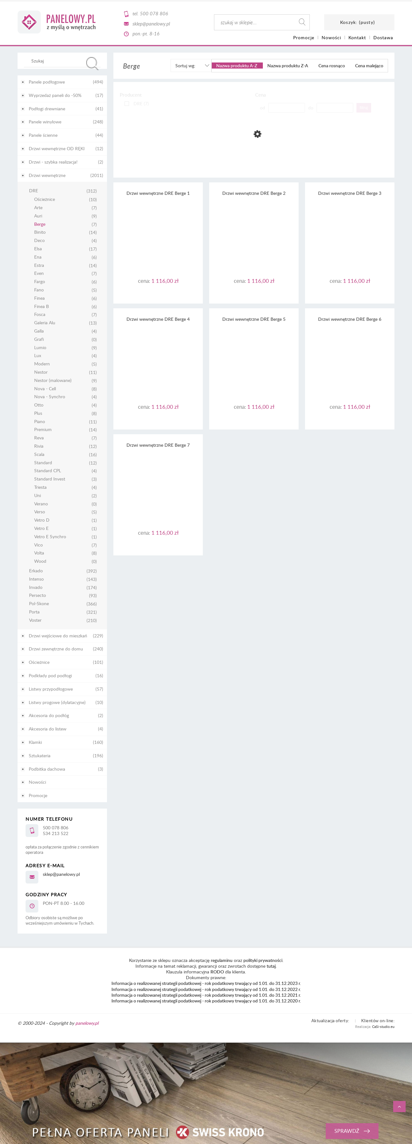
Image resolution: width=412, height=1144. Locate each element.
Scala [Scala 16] (39, 454)
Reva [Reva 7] (39, 438)
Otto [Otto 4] (38, 405)
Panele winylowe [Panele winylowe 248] (45, 122)
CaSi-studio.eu (383, 1026)
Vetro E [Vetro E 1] (41, 528)
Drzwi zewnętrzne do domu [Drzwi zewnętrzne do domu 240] (56, 649)
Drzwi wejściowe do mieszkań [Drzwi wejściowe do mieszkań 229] (58, 636)
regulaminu (222, 960)
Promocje (38, 795)
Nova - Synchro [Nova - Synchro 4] (49, 397)
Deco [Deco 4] (39, 240)
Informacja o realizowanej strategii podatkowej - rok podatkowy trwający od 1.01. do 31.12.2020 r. (206, 1001)
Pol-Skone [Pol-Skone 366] (39, 603)
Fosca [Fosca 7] (39, 314)
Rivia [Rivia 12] (38, 446)
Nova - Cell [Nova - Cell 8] (45, 389)
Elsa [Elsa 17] (38, 249)
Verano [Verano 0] (41, 504)
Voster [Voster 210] (35, 620)
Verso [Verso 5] (39, 512)
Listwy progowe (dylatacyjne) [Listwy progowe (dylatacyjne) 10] (57, 702)
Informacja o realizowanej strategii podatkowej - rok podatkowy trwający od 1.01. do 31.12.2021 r (205, 995)
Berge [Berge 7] (39, 224)
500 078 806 (154, 13)
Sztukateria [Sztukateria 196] (39, 755)
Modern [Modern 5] (42, 364)
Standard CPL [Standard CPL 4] (47, 470)
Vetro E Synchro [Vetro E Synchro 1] (50, 536)
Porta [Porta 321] (34, 612)
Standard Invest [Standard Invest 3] (49, 479)
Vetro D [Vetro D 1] (42, 520)
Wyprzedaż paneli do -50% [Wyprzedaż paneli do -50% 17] (55, 95)
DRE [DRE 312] (33, 191)
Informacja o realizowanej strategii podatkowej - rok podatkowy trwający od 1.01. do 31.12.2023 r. (206, 983)
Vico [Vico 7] (38, 545)
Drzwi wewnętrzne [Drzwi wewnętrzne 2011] (47, 175)
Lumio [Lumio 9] (40, 347)
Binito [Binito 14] (40, 232)
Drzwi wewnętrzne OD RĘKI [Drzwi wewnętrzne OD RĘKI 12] (57, 148)
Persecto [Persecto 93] (37, 595)
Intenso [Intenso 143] (36, 579)
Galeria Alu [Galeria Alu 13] (44, 323)
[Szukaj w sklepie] (64, 60)
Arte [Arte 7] (38, 207)
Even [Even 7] (39, 273)
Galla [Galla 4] (39, 331)
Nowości (37, 782)
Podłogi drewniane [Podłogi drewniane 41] (47, 109)
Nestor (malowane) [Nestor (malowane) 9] (53, 380)
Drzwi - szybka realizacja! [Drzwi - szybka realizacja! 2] (53, 162)
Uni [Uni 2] (37, 495)
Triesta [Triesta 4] (40, 487)
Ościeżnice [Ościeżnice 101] (39, 662)
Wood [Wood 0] (40, 561)
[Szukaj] (92, 63)
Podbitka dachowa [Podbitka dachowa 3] (47, 769)
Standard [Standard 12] (43, 463)
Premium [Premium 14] (43, 429)
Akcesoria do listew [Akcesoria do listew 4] (47, 729)
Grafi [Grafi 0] (39, 339)
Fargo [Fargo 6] (39, 281)
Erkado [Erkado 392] (36, 571)
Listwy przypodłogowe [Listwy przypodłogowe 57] (51, 689)
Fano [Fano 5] (39, 290)
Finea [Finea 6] (39, 298)
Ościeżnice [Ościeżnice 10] (44, 199)
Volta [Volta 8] (39, 553)
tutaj (271, 966)
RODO (217, 972)
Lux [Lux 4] (37, 355)
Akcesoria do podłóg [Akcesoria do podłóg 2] (49, 715)
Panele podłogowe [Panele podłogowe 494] (47, 82)
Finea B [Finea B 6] (41, 306)
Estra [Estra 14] (39, 265)
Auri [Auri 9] (38, 216)
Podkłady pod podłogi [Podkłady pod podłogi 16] (50, 675)
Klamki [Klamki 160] (35, 742)
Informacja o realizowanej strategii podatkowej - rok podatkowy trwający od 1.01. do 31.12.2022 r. (206, 989)
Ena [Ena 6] (38, 257)
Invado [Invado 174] (35, 587)
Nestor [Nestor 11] (41, 372)
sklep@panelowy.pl (151, 23)
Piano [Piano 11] (39, 421)
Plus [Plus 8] (38, 413)
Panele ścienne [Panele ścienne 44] (43, 135)
